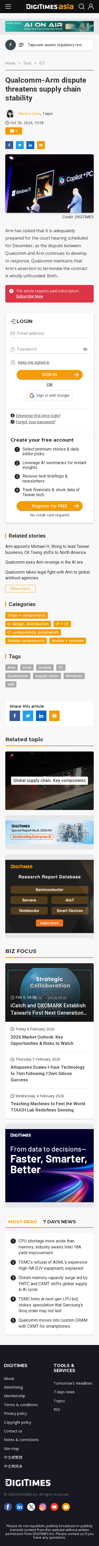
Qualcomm (18, 675)
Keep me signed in (33, 362)
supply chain (47, 675)
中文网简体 (13, 1466)
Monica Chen (29, 113)
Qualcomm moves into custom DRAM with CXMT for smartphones (52, 1323)
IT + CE (62, 623)
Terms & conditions (21, 1404)
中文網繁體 (13, 1457)
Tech (27, 63)
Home (10, 63)
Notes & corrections (21, 1439)
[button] (49, 395)
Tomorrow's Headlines (73, 1383)
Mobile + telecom (68, 640)
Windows (74, 675)
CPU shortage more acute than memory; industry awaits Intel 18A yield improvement (49, 1246)
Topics (59, 1400)
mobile (45, 667)
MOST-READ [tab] (22, 1221)
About (9, 1378)
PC (61, 667)
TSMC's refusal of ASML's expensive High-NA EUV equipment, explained (52, 1265)
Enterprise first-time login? (38, 415)
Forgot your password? (35, 421)
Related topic (24, 739)
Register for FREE (55, 506)
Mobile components (26, 640)
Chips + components (26, 615)
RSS (57, 1409)
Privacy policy (15, 1413)
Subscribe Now (29, 296)
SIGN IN (60, 374)
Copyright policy (17, 1422)
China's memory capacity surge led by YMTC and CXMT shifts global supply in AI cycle (53, 1283)
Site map (11, 1448)
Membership (14, 1395)
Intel (27, 667)
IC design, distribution (28, 623)
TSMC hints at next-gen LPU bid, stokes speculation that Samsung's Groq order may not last (50, 1304)
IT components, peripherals (33, 632)
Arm (11, 667)
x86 (11, 684)
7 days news (64, 1391)
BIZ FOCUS (20, 951)
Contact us (13, 1430)
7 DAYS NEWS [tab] (59, 1221)
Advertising (13, 1387)
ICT (42, 63)
